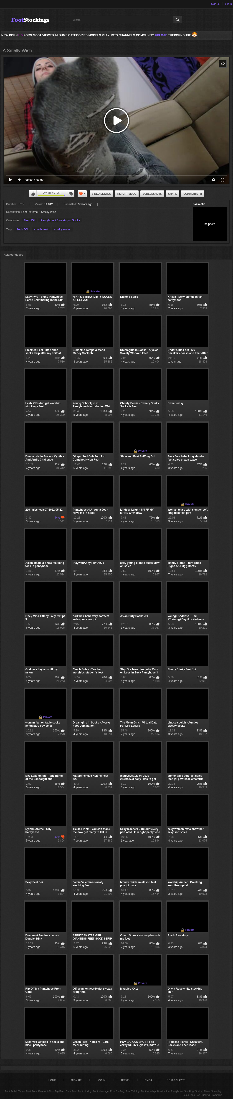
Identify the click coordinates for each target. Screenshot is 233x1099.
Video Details (101, 193)
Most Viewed (43, 35)
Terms (125, 1080)
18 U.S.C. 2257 (176, 1080)
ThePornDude (179, 35)
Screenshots (152, 193)
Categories (78, 35)
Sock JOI (22, 229)
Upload (161, 35)
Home (52, 1080)
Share (172, 193)
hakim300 (199, 204)
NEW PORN (9, 35)
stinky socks (62, 229)
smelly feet (41, 229)
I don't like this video (70, 193)
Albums (61, 35)
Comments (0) (192, 193)
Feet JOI (29, 220)
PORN (25, 35)
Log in (228, 4)
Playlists (110, 35)
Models (94, 35)
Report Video (126, 193)
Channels (127, 35)
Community (145, 35)
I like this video (33, 193)
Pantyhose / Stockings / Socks (60, 220)
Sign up (215, 4)
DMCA (148, 1080)
